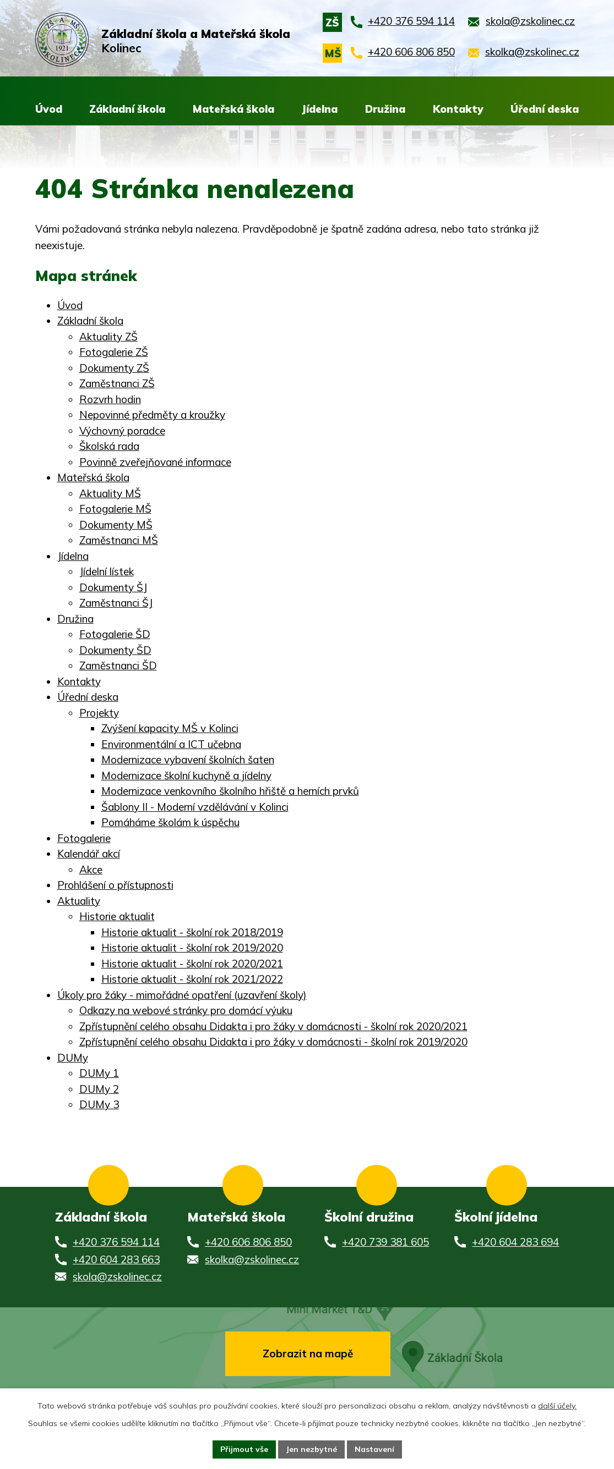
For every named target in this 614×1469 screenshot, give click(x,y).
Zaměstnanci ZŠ (117, 383)
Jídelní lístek (106, 571)
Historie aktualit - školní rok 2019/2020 (192, 947)
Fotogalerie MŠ (115, 508)
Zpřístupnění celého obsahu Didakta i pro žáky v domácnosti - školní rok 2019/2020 (273, 1041)
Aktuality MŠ (110, 493)
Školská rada (109, 446)
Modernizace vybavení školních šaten (187, 759)
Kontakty (79, 681)
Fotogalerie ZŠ (113, 352)
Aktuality (78, 900)
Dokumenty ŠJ (113, 587)
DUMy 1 (99, 1073)
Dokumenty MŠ (116, 524)
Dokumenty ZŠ (114, 368)
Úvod (70, 305)
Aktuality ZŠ (108, 336)
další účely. (557, 1406)
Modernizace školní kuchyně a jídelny (186, 775)
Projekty (99, 712)
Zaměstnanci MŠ (118, 540)
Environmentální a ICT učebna (171, 744)
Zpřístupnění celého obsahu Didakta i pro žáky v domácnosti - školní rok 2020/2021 (273, 1026)
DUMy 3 (99, 1104)
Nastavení (374, 1449)
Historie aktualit (117, 916)
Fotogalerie (84, 838)
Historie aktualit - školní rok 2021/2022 (192, 979)
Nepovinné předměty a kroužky (152, 414)
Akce (90, 869)
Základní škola (90, 320)
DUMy (72, 1057)
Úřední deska (87, 696)
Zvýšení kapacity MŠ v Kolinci (169, 728)
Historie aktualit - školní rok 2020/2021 (192, 963)
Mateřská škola (93, 477)
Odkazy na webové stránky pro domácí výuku (185, 1010)
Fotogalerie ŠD (114, 634)
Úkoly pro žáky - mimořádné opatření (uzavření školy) (182, 995)
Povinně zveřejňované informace (155, 462)
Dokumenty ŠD (115, 650)
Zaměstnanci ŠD (118, 665)
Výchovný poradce (122, 430)
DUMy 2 (99, 1089)
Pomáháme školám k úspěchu (170, 822)
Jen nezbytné (311, 1449)
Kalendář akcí (88, 853)
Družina (75, 618)
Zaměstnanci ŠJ (116, 602)
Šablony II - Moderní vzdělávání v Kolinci (195, 806)
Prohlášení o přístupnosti (115, 885)
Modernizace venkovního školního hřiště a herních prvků (230, 790)
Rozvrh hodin (110, 399)
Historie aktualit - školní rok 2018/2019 (192, 932)
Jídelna (73, 556)
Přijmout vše (244, 1449)
